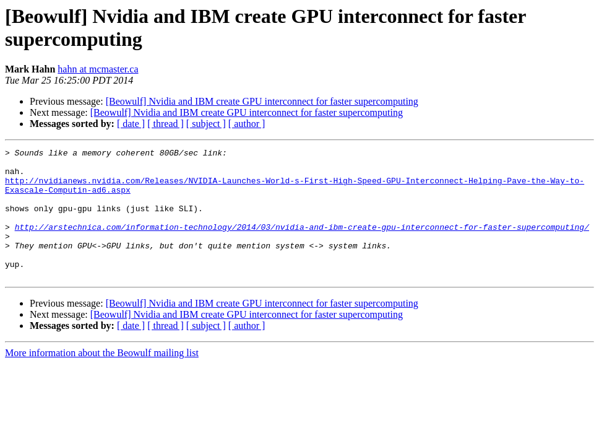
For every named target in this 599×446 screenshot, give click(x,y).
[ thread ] (165, 123)
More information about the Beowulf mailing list (102, 379)
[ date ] (131, 123)
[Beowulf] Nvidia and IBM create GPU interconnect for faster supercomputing (262, 101)
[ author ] (246, 123)
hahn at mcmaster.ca (98, 69)
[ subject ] (206, 123)
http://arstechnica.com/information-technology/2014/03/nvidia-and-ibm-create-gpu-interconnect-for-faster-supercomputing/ (302, 243)
